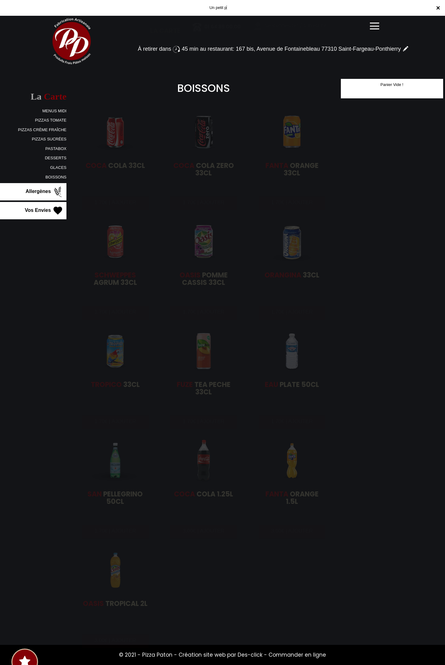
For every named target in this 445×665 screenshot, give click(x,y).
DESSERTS (55, 158)
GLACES (58, 167)
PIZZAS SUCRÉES (49, 139)
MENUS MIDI (54, 111)
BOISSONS (55, 177)
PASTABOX (55, 148)
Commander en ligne (297, 655)
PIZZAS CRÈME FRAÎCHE (42, 129)
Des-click (250, 655)
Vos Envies (44, 210)
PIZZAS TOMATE (50, 120)
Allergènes (44, 191)
